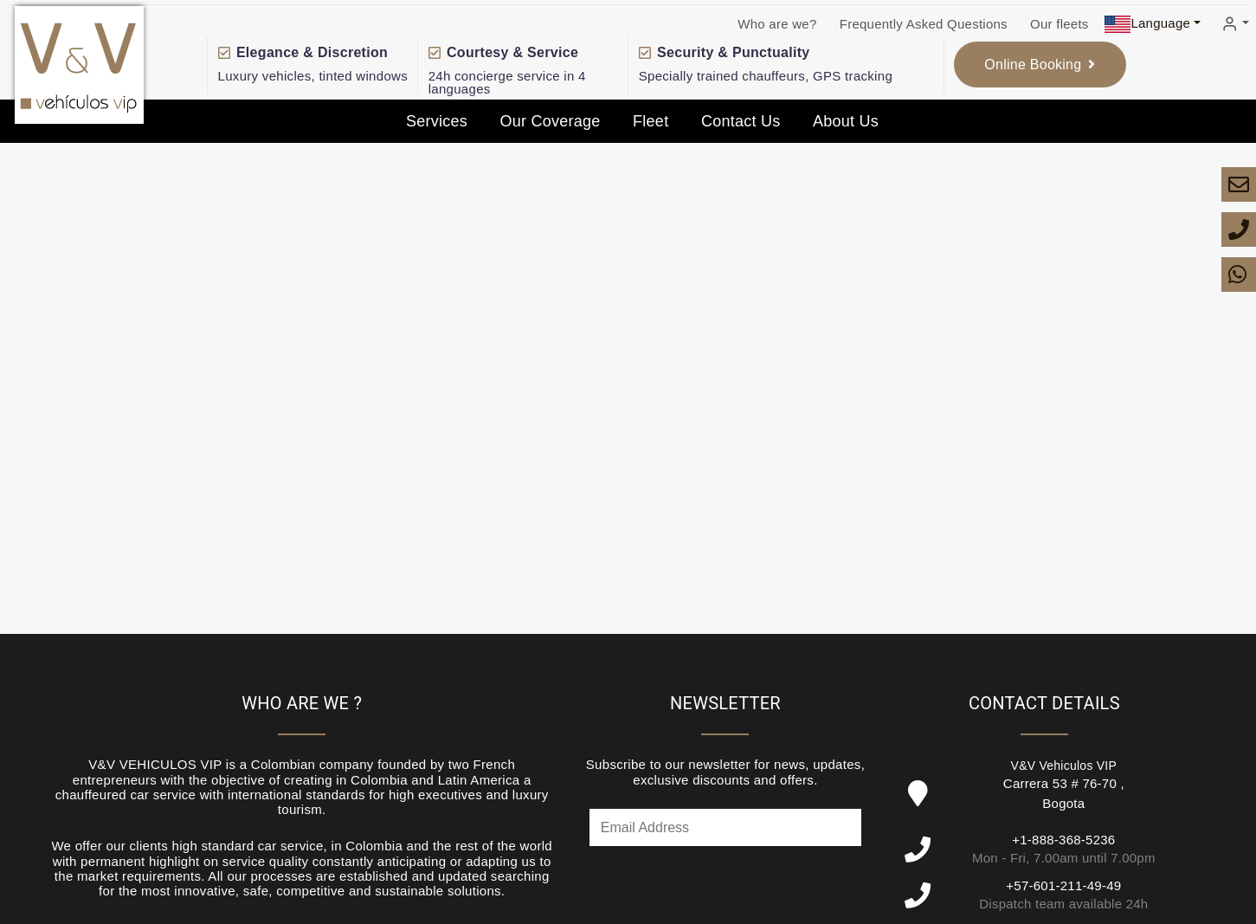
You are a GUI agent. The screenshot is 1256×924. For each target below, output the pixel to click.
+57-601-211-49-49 (1063, 885)
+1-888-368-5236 (1063, 839)
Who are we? (776, 23)
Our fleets (1059, 23)
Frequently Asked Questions (924, 23)
